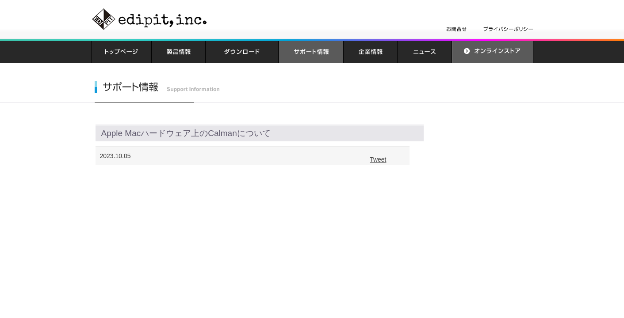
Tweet (378, 159)
